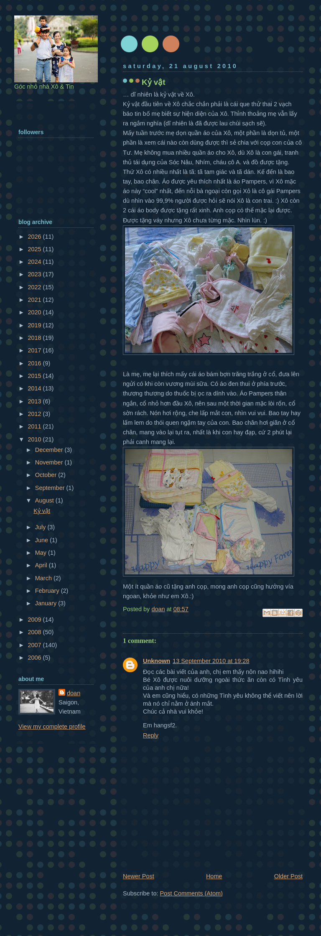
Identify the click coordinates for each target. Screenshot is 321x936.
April (42, 565)
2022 (35, 287)
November (50, 462)
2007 (35, 645)
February (48, 590)
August (45, 500)
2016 (35, 363)
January (47, 603)
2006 (35, 657)
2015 (35, 375)
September (50, 488)
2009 (35, 619)
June (42, 540)
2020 (35, 312)
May (41, 552)
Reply (150, 735)
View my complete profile (52, 726)
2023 (35, 274)
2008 (35, 632)
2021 (35, 299)
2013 (35, 401)
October (47, 475)
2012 (35, 414)
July (41, 527)
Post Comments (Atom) (191, 893)
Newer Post (138, 876)
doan (73, 693)
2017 (35, 350)
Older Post (288, 876)
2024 (35, 261)
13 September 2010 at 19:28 (211, 661)
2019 (35, 325)
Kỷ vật (41, 511)
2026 (35, 236)
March (44, 578)
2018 (35, 337)
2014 (35, 388)
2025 (35, 249)
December (50, 449)
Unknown (156, 661)
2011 (35, 426)
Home (214, 876)
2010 (35, 439)
